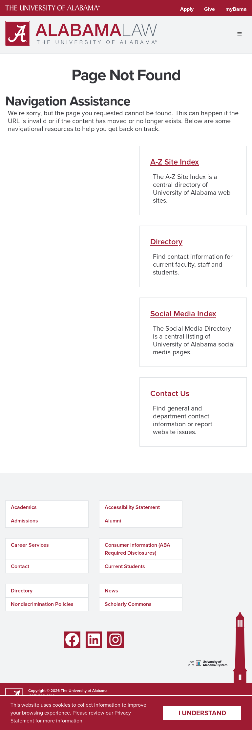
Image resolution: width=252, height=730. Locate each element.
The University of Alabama (84, 691)
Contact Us (169, 393)
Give (209, 9)
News (111, 590)
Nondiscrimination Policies (42, 604)
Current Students (125, 566)
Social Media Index (183, 314)
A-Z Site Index (174, 162)
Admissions (24, 520)
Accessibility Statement (132, 507)
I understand (202, 713)
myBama (236, 9)
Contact (20, 566)
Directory (166, 242)
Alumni (113, 520)
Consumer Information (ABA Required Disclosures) (137, 549)
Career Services (30, 545)
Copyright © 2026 (44, 691)
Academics (24, 507)
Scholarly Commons (128, 604)
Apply (187, 9)
